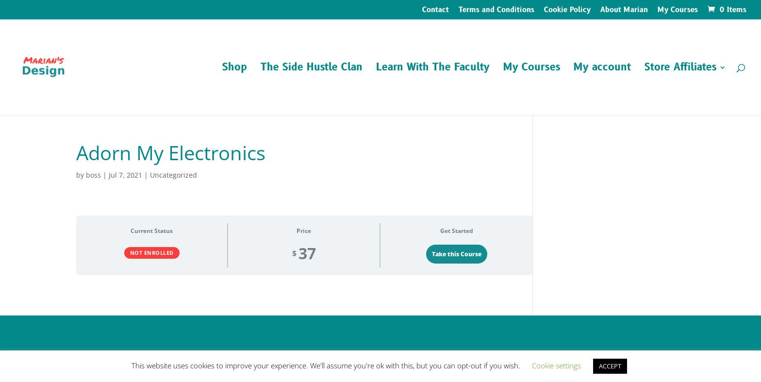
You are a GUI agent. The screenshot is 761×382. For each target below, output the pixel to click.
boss (93, 175)
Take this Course (456, 254)
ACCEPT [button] (610, 366)
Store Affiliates (680, 69)
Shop (234, 69)
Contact (435, 10)
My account (602, 69)
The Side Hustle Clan (312, 69)
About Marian (624, 10)
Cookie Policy (567, 10)
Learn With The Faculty (433, 69)
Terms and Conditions (496, 10)
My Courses (678, 10)
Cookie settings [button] (556, 365)
